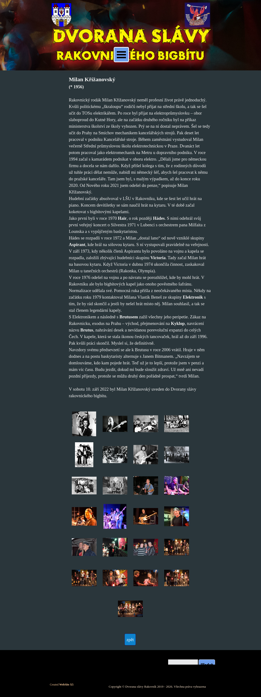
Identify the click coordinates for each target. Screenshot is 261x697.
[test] (130, 639)
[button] (84, 423)
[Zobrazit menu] (121, 54)
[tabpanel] (140, 237)
